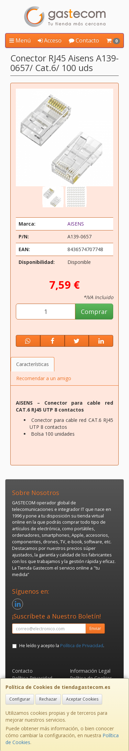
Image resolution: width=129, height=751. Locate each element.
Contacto (84, 40)
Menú (20, 40)
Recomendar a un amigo (43, 378)
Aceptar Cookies (82, 699)
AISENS (75, 223)
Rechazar (48, 699)
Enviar (95, 628)
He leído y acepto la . (61, 646)
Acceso (50, 40)
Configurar (19, 699)
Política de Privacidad (81, 646)
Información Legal (90, 671)
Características (32, 364)
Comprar (94, 311)
